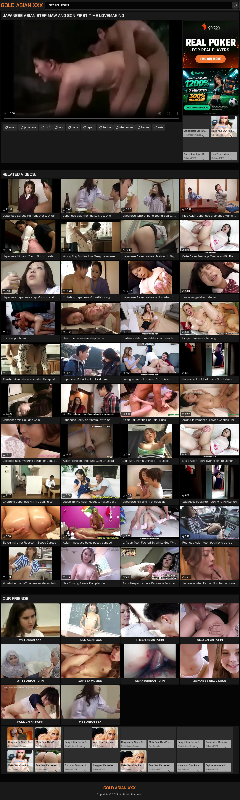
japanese (30, 127)
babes (145, 127)
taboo (107, 127)
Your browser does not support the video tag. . (91, 71)
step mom (126, 127)
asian (12, 127)
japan (90, 127)
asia (160, 127)
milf (47, 127)
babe (75, 127)
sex (60, 127)
